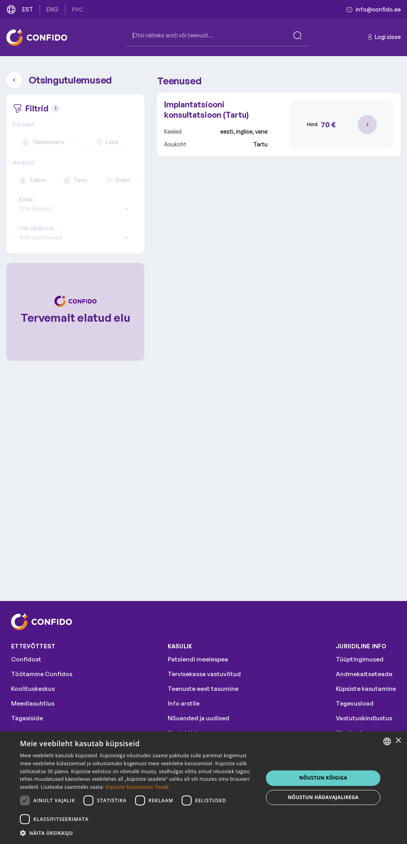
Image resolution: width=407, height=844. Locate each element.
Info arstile (184, 703)
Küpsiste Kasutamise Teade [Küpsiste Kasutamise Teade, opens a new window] (137, 787)
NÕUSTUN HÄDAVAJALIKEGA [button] (323, 797)
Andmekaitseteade (364, 674)
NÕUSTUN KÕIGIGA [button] (323, 777)
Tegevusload (355, 703)
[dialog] (203, 787)
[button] (138, 833)
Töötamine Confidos (41, 674)
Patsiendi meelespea (198, 659)
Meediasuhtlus (32, 703)
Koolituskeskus (33, 688)
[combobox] (75, 208)
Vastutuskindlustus (364, 718)
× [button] (398, 741)
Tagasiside (27, 718)
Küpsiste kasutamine (366, 688)
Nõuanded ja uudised (198, 718)
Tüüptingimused (360, 659)
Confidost (26, 659)
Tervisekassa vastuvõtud (204, 674)
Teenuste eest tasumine (203, 688)
